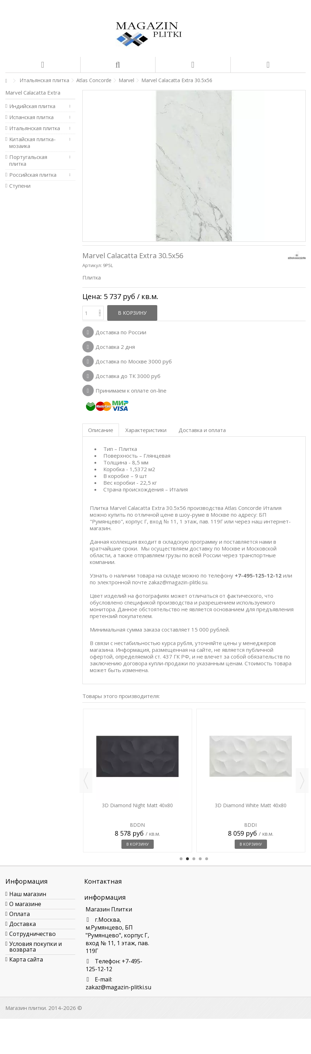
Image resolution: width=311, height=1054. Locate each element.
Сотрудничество (32, 934)
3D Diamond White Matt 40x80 (251, 805)
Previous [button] (86, 780)
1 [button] (181, 858)
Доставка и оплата (202, 429)
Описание (100, 429)
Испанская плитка (31, 117)
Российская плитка (32, 174)
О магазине (25, 904)
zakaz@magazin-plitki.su (118, 987)
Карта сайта (26, 959)
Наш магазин (27, 894)
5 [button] (206, 858)
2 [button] (187, 858)
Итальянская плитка (34, 128)
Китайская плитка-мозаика (32, 142)
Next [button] (302, 780)
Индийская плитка (32, 106)
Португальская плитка (28, 160)
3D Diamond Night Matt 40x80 (137, 805)
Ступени (20, 185)
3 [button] (193, 858)
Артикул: (92, 265)
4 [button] (200, 858)
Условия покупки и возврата (35, 946)
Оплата (19, 914)
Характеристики (146, 429)
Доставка (22, 924)
